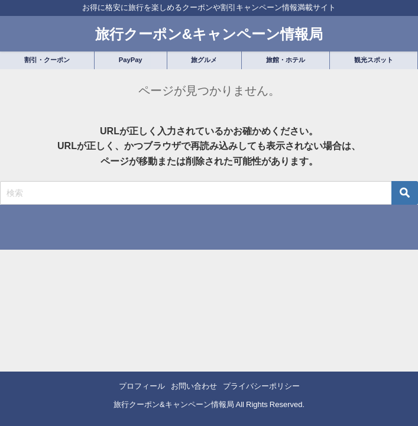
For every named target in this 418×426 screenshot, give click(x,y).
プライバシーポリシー (261, 386)
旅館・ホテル (285, 59)
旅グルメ (204, 59)
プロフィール (142, 386)
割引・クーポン (47, 59)
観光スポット (373, 59)
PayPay (130, 59)
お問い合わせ (194, 386)
